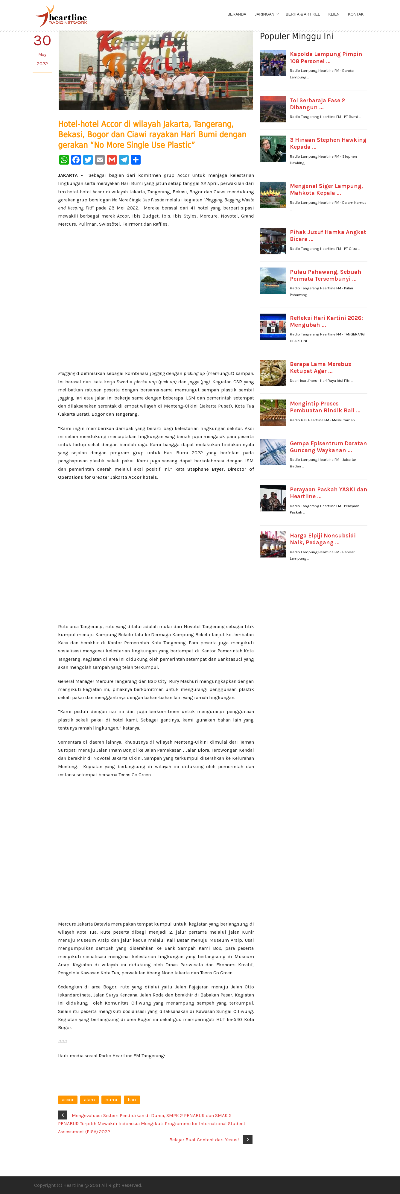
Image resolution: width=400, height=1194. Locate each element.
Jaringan (264, 14)
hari (132, 1099)
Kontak (356, 14)
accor (68, 1099)
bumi (111, 1099)
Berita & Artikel (303, 14)
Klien (334, 14)
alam (89, 1099)
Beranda (236, 14)
